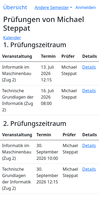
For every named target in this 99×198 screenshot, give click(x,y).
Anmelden (86, 7)
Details (89, 67)
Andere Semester (52, 7)
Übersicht (15, 7)
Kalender (12, 38)
